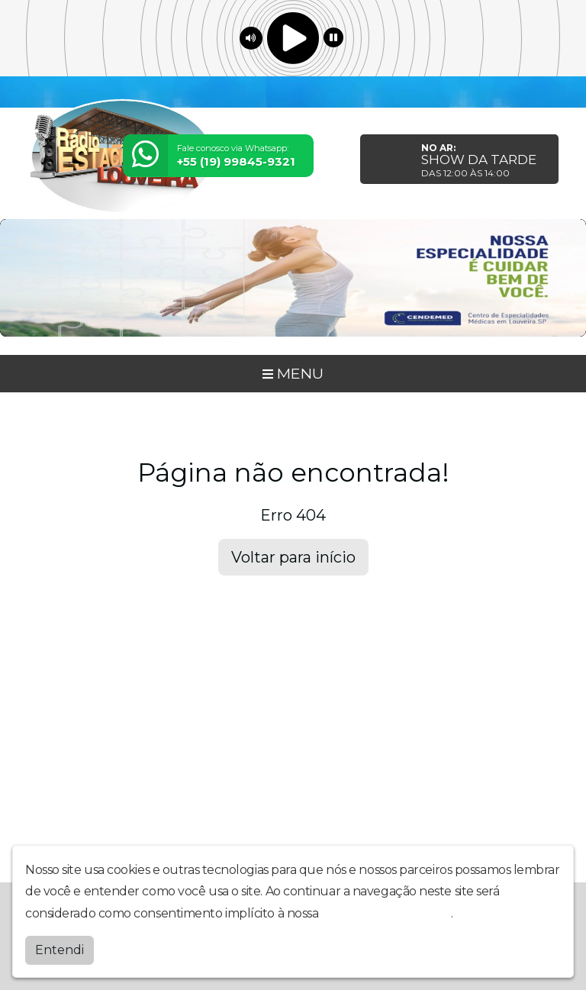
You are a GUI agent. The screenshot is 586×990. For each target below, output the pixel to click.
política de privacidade (386, 913)
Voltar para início (293, 557)
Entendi (59, 950)
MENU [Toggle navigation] (293, 373)
